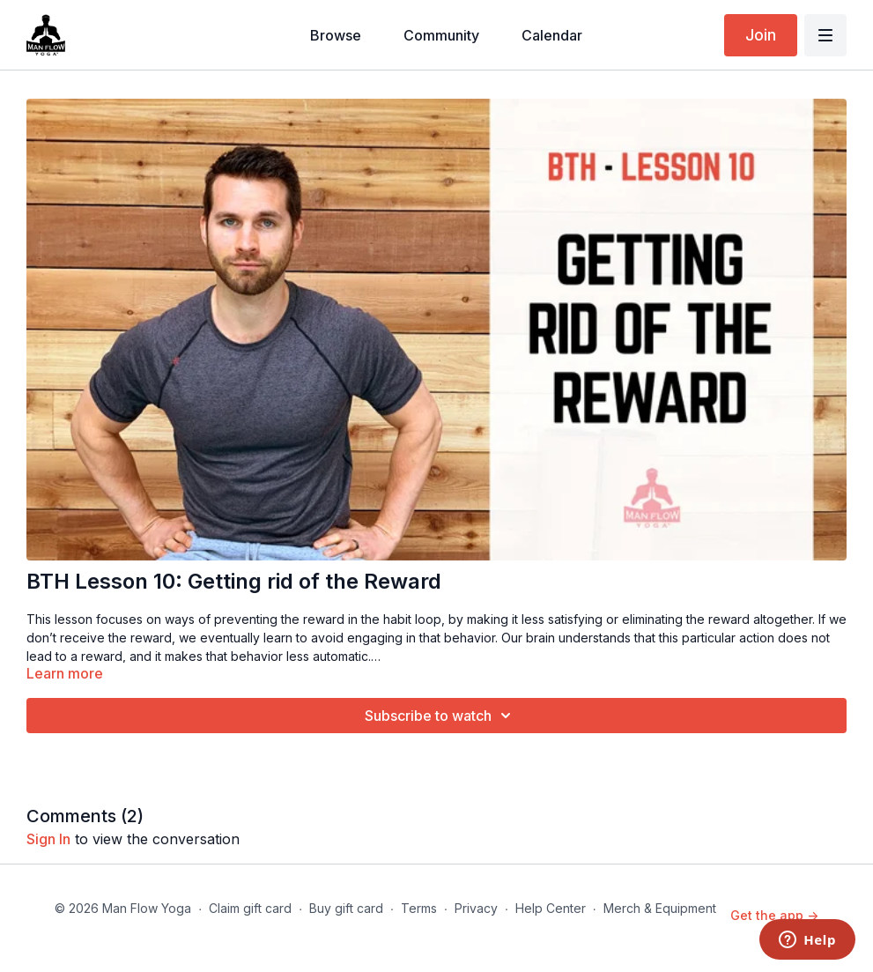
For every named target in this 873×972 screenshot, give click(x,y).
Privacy (476, 908)
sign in (48, 839)
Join (760, 35)
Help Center (550, 908)
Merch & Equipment (659, 908)
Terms (419, 908)
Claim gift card (250, 908)
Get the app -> (774, 915)
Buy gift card (346, 908)
